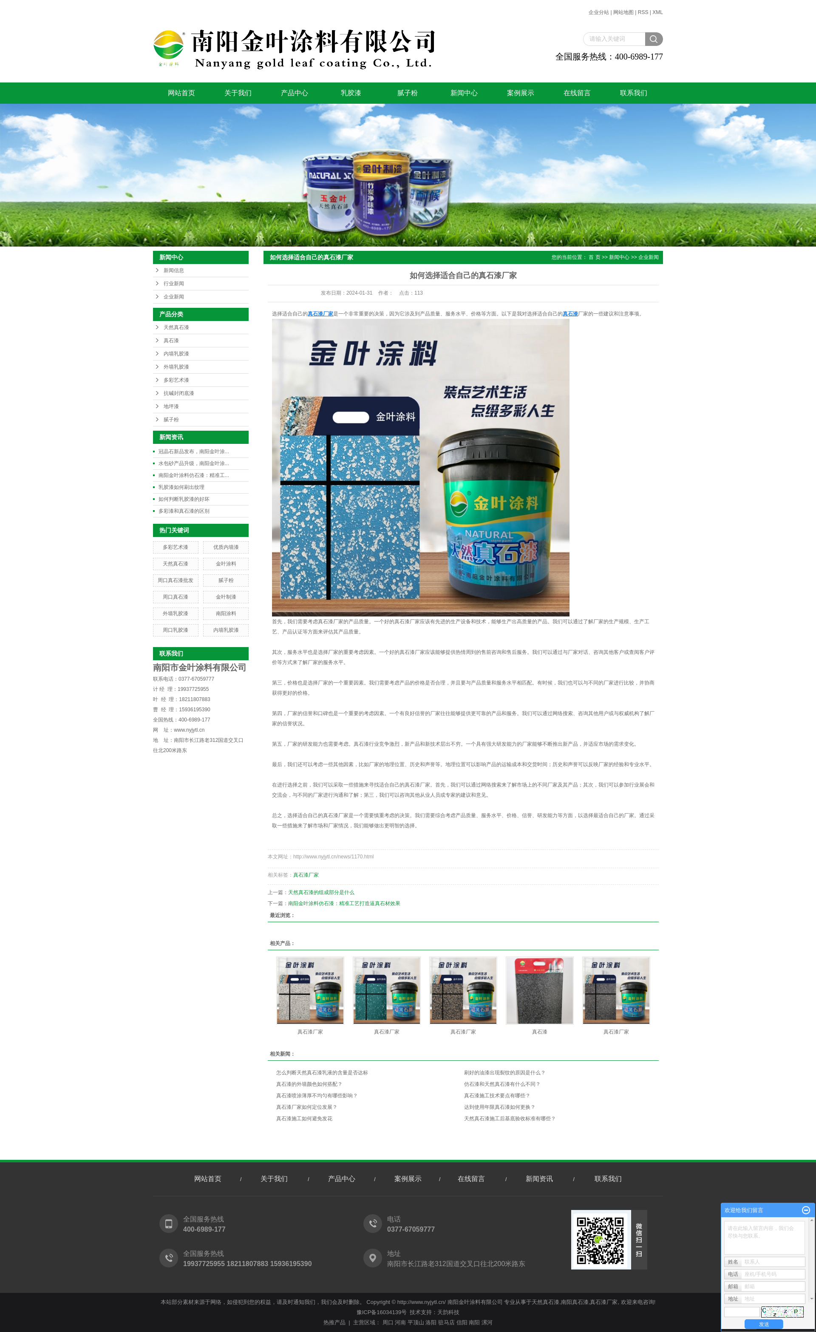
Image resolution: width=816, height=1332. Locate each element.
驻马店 (446, 1322)
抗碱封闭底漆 (179, 393)
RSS (643, 12)
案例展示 (520, 93)
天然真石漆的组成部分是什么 (321, 892)
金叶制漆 (226, 597)
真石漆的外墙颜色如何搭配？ (309, 1084)
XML (657, 12)
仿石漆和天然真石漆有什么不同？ (502, 1084)
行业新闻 (174, 284)
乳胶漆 (351, 93)
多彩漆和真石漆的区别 (184, 511)
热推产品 (334, 1322)
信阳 (462, 1322)
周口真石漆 (175, 597)
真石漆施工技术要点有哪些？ (497, 1096)
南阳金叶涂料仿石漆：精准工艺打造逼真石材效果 (344, 903)
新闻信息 (174, 270)
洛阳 (430, 1322)
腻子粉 (407, 93)
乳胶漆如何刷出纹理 (181, 487)
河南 (400, 1322)
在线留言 (577, 93)
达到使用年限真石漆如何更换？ (500, 1107)
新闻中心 (464, 93)
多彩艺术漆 (176, 380)
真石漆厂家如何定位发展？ (306, 1107)
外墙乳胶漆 (176, 367)
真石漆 (171, 341)
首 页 (594, 257)
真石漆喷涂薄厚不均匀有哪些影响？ (317, 1096)
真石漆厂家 (306, 875)
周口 (388, 1322)
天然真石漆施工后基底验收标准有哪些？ (510, 1119)
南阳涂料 (226, 613)
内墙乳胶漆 (176, 354)
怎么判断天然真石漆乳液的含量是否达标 (322, 1073)
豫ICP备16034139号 (382, 1312)
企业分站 (599, 12)
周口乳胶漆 (175, 630)
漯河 (487, 1322)
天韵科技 (448, 1312)
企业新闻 (174, 297)
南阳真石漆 (575, 1302)
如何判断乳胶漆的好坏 (184, 499)
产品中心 (294, 93)
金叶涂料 (226, 564)
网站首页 (181, 93)
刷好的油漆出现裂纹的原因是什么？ (505, 1073)
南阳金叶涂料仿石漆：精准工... (194, 475)
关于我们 (238, 93)
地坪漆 (171, 406)
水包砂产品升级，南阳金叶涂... (194, 463)
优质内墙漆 (226, 547)
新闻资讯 (539, 1178)
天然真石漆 (176, 327)
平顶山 (416, 1322)
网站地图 (623, 12)
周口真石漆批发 (175, 580)
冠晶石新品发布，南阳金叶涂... (194, 451)
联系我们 (633, 93)
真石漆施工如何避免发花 (304, 1119)
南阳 (474, 1322)
